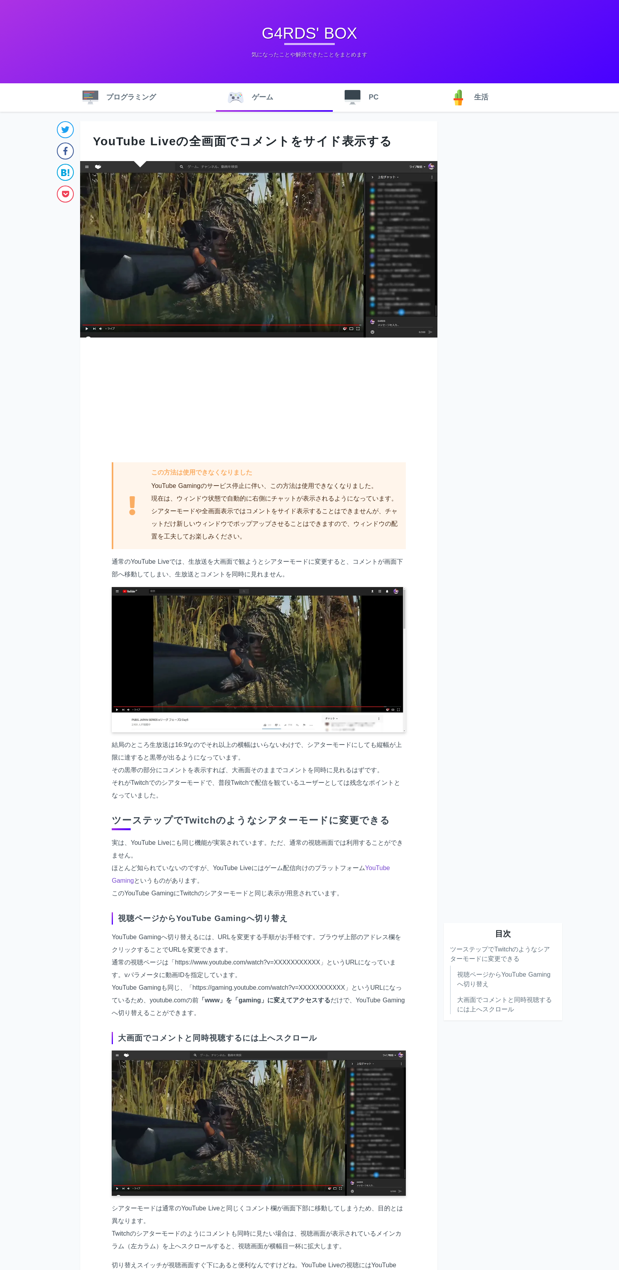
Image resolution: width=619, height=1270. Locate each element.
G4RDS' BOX (309, 33)
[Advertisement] (258, 400)
